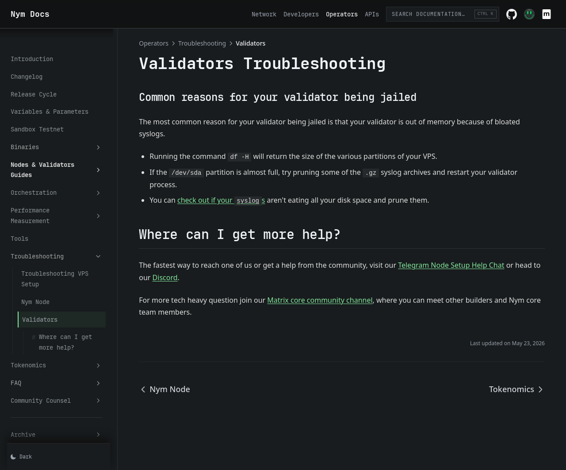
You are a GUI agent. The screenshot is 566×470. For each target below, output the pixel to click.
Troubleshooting (64, 220)
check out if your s (236, 200)
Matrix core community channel (334, 300)
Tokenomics (64, 318)
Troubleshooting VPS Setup (65, 237)
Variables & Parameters (49, 96)
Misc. (64, 405)
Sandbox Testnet (37, 114)
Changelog (26, 61)
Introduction (32, 43)
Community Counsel (64, 353)
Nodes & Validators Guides (64, 149)
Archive (64, 387)
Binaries (64, 131)
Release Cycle (34, 79)
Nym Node (35, 255)
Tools (19, 202)
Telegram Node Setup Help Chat (466, 265)
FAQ (64, 336)
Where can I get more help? (74, 295)
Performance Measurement (64, 184)
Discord (207, 277)
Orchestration (64, 167)
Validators (39, 272)
